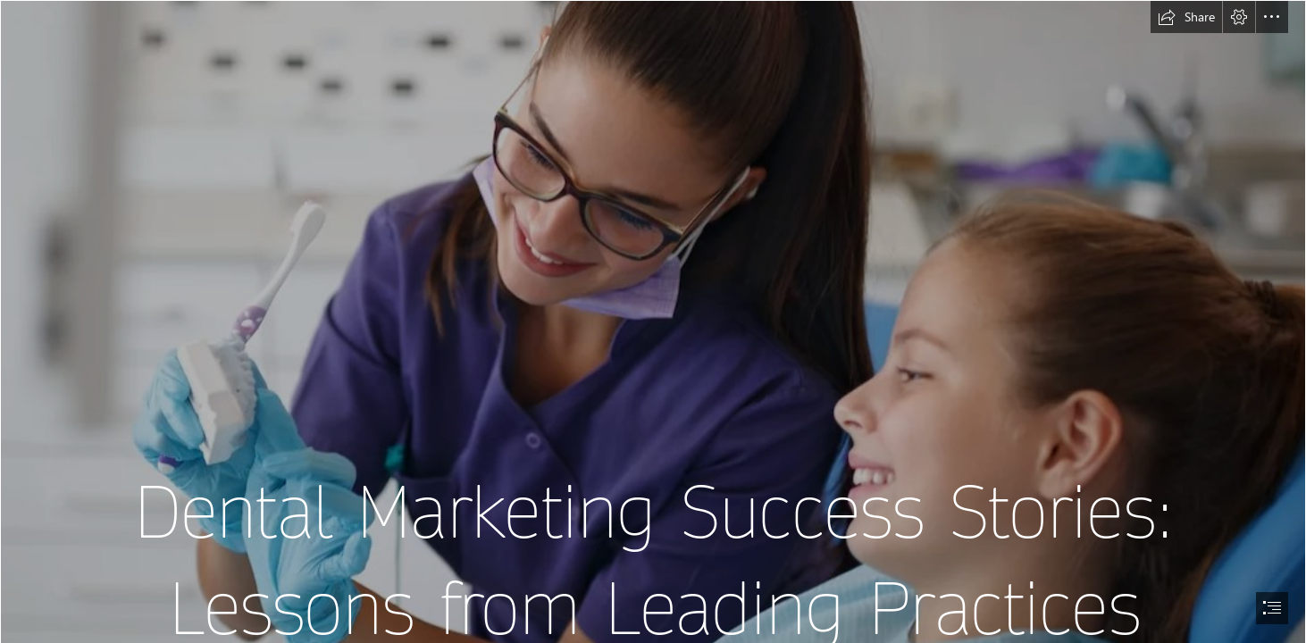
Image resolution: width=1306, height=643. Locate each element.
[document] (653, 321)
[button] (1186, 17)
